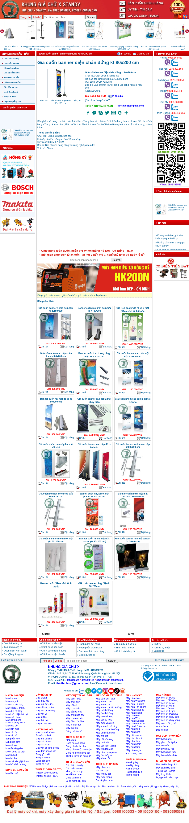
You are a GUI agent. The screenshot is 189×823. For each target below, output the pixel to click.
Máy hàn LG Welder (136, 726)
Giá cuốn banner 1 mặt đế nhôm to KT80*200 (55, 309)
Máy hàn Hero (133, 715)
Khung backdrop (11, 68)
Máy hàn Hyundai (135, 721)
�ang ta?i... (94, 200)
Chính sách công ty (50, 639)
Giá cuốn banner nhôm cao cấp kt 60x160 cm (56, 495)
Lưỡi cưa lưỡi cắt (75, 786)
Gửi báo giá (141, 53)
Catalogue (159, 651)
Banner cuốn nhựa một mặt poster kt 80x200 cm (133, 495)
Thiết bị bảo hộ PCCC (47, 776)
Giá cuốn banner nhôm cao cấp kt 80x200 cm (133, 445)
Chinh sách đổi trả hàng (53, 650)
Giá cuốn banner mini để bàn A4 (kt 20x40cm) (132, 540)
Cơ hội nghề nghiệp (14, 654)
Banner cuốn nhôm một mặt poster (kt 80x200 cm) (94, 540)
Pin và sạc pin (93, 786)
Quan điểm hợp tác (126, 644)
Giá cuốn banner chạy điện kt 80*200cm (94, 585)
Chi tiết (43, 347)
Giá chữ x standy (11, 58)
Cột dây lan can (11, 87)
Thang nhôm (132, 774)
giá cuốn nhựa (85, 295)
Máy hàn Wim (133, 718)
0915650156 (88, 680)
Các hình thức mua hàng (91, 651)
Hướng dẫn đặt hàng (89, 644)
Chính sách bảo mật (51, 643)
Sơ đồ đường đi (87, 655)
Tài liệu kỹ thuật (161, 647)
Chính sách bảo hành (52, 647)
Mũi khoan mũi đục (38, 786)
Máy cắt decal (10, 96)
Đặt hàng (67, 347)
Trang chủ (25, 17)
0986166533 (73, 680)
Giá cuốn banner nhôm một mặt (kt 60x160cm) (56, 540)
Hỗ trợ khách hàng (87, 640)
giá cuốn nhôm (69, 295)
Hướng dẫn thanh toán (90, 647)
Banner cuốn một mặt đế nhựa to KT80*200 (94, 309)
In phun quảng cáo (12, 101)
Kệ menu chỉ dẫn (11, 77)
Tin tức (157, 644)
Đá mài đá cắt (57, 786)
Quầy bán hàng (11, 92)
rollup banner (100, 295)
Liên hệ (37, 17)
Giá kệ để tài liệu (12, 73)
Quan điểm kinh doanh (15, 650)
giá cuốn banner (52, 295)
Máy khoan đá (103, 758)
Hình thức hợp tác (125, 647)
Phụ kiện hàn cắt (110, 786)
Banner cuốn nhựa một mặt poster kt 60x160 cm (94, 495)
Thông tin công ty (11, 639)
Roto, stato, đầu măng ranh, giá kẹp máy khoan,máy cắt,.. (150, 786)
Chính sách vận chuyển (53, 654)
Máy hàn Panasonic (136, 723)
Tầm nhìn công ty (13, 647)
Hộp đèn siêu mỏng (13, 82)
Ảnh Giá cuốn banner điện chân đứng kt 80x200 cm (60, 102)
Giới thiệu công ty (13, 643)
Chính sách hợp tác (126, 651)
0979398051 (102, 680)
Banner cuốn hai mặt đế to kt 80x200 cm (56, 400)
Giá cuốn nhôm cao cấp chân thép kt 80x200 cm (56, 355)
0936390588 (117, 680)
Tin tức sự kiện (160, 640)
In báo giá (124, 53)
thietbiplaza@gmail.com (131, 105)
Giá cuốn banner (11, 63)
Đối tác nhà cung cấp (125, 640)
